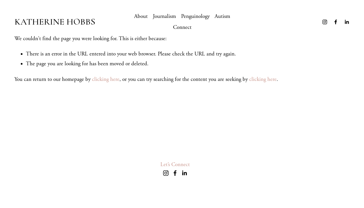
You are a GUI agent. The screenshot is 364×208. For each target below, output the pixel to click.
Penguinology (195, 16)
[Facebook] (336, 22)
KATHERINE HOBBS (54, 21)
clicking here (105, 79)
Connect (182, 27)
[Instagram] (325, 22)
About (141, 16)
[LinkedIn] (347, 22)
